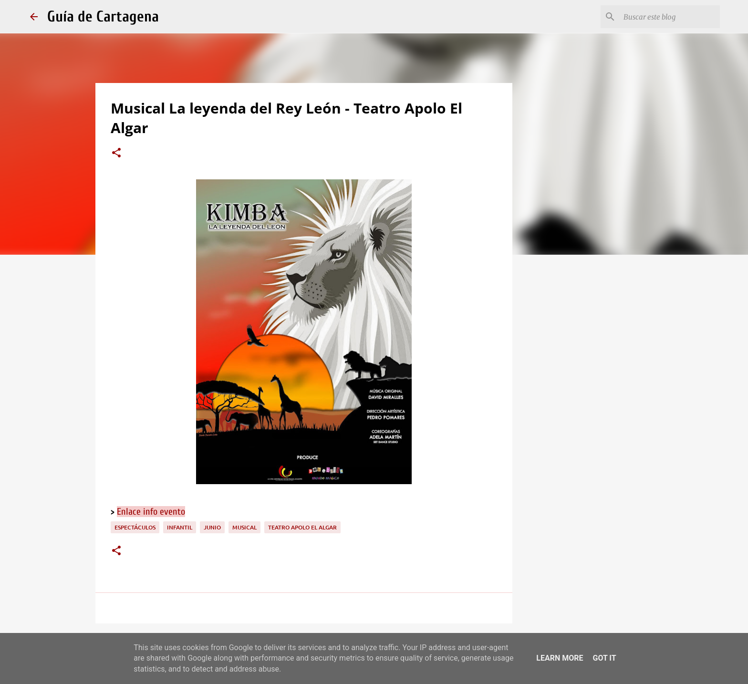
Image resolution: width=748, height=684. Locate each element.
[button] (116, 153)
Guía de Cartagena (103, 16)
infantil (179, 527)
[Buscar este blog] (670, 16)
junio (212, 527)
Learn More (559, 658)
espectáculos (135, 527)
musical (244, 527)
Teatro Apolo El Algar (302, 527)
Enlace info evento (151, 511)
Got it (604, 658)
